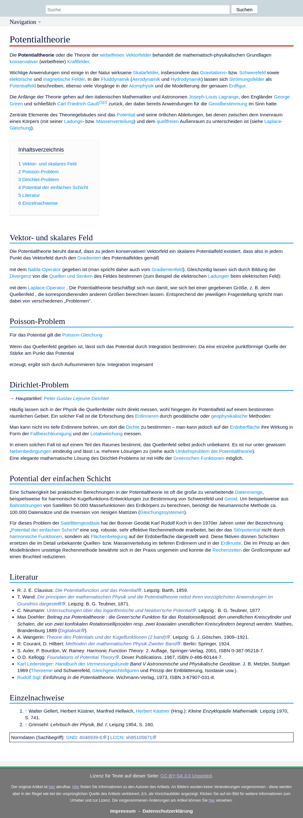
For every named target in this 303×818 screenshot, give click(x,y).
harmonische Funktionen (35, 536)
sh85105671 (139, 737)
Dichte (133, 427)
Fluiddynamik (115, 79)
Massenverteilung (115, 121)
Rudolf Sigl (28, 677)
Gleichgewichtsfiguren (115, 670)
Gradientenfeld (167, 269)
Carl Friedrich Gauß (78, 103)
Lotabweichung (106, 433)
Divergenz (20, 276)
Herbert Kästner (152, 711)
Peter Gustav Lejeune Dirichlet (76, 398)
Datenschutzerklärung (168, 811)
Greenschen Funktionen (198, 458)
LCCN (116, 737)
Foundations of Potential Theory (81, 657)
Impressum (123, 811)
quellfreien (168, 121)
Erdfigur (237, 85)
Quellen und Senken (71, 276)
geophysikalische (229, 416)
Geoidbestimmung (228, 103)
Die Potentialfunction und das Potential (96, 590)
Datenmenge (248, 492)
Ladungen (218, 276)
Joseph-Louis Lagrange (214, 96)
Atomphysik (141, 85)
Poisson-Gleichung (82, 334)
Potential (126, 114)
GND (71, 737)
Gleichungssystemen (162, 512)
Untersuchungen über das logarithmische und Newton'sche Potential (119, 610)
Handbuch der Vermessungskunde (92, 663)
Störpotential (246, 529)
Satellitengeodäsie (80, 523)
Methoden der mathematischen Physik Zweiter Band (121, 643)
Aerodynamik (146, 79)
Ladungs (73, 121)
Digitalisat (70, 630)
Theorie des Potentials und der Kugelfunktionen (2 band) (106, 637)
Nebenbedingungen (30, 451)
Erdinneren (146, 416)
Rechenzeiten (227, 550)
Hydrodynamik (186, 79)
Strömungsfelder (246, 79)
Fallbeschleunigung (50, 433)
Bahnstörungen (25, 505)
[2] (105, 102)
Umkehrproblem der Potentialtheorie (213, 451)
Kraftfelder (78, 61)
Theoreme (42, 670)
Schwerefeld (252, 72)
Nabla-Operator (44, 269)
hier (52, 787)
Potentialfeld (22, 85)
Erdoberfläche (245, 427)
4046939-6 (90, 737)
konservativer (23, 61)
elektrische (20, 79)
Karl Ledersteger (35, 663)
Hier (75, 787)
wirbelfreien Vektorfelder (125, 55)
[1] (101, 102)
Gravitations (213, 72)
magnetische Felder (64, 79)
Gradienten (89, 257)
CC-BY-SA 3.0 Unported (186, 775)
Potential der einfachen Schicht (44, 529)
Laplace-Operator (46, 287)
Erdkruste (231, 543)
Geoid (231, 498)
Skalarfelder (145, 72)
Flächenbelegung (109, 536)
